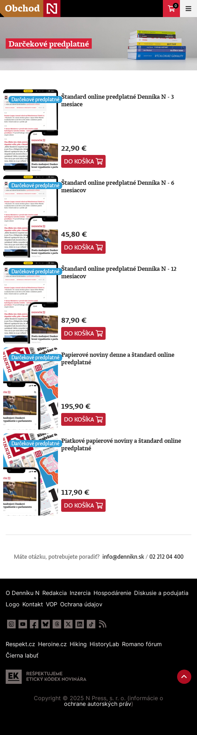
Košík (176, 6)
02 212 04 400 (166, 556)
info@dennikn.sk (123, 556)
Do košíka (79, 161)
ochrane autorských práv (97, 703)
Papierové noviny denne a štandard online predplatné (117, 358)
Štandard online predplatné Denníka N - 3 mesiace (117, 100)
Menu (188, 8)
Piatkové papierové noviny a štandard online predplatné (121, 444)
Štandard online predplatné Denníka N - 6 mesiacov (117, 186)
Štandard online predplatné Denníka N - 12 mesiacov (118, 272)
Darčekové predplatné (35, 99)
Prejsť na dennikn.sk (154, 8)
